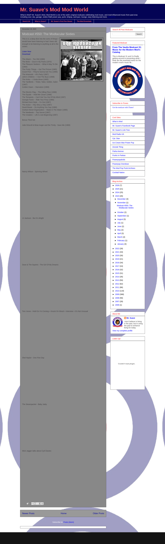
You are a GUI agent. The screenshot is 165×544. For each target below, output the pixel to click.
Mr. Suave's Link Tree (121, 130)
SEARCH (111, 17)
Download (26, 54)
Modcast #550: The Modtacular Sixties (48, 34)
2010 (117, 291)
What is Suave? (40, 21)
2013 (117, 280)
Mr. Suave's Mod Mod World (54, 9)
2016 (117, 270)
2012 (117, 284)
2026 (117, 185)
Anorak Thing (117, 147)
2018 (117, 263)
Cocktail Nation (118, 172)
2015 (117, 273)
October (120, 212)
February (121, 240)
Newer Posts (28, 513)
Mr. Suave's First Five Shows (61, 21)
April (119, 233)
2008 (117, 298)
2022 (117, 248)
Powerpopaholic (118, 160)
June (119, 226)
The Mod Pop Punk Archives (123, 168)
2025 (117, 189)
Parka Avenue (118, 151)
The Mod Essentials (84, 21)
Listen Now (26, 51)
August (120, 219)
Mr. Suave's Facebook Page (123, 126)
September (122, 216)
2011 (117, 287)
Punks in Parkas (118, 155)
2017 (117, 266)
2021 (117, 252)
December (121, 199)
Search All (26, 21)
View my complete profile (122, 331)
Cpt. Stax (116, 138)
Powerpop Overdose (120, 164)
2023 (117, 196)
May (119, 230)
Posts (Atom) (68, 522)
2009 (117, 294)
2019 (117, 259)
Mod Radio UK (118, 134)
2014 (117, 277)
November (121, 203)
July (119, 223)
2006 (117, 305)
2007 (117, 301)
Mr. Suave (131, 318)
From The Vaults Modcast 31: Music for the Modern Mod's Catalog (127, 49)
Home (64, 513)
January (120, 244)
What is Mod (117, 121)
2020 (117, 255)
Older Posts (98, 513)
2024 (117, 192)
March (120, 237)
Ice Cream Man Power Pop (123, 143)
